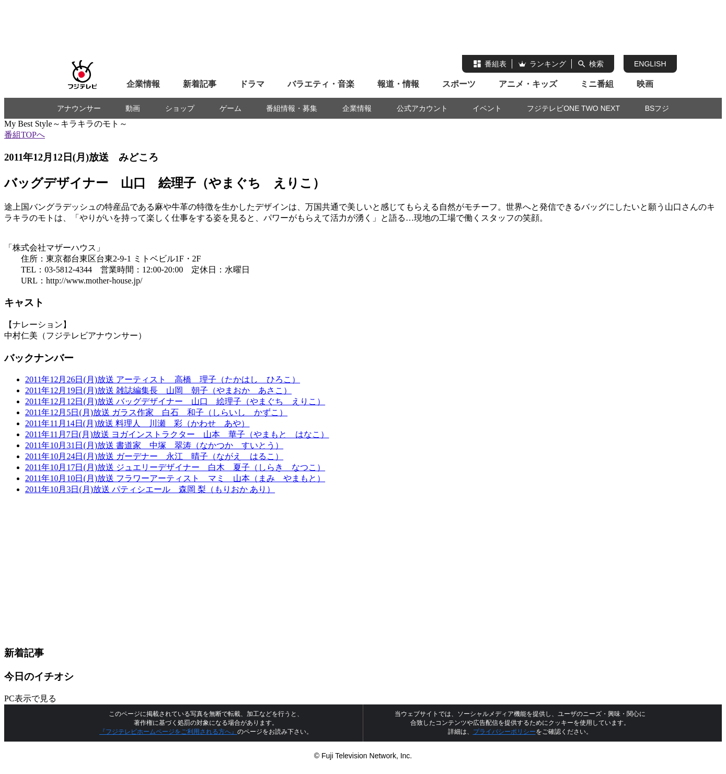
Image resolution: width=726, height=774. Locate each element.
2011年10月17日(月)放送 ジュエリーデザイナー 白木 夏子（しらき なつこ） (175, 467)
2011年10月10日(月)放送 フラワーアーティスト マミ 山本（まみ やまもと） (175, 478)
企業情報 (143, 83)
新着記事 (199, 83)
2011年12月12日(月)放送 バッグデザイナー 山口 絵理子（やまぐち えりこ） (175, 401)
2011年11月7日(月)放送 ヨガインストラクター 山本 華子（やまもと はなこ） (177, 434)
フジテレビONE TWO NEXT (573, 108)
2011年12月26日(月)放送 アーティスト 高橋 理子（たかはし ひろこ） (162, 379)
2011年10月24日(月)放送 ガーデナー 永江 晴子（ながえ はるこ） (154, 456)
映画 (645, 83)
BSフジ (657, 108)
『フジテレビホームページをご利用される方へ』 (168, 731)
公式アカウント (422, 108)
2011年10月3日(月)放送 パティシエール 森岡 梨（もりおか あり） (150, 489)
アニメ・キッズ (528, 83)
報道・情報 (398, 83)
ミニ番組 (597, 83)
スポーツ (459, 83)
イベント (487, 108)
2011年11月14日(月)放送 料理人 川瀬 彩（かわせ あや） (137, 423)
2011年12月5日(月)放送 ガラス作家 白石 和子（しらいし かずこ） (156, 412)
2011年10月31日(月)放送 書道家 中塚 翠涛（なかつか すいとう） (154, 445)
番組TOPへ (24, 134)
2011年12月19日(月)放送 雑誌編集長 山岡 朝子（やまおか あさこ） (158, 390)
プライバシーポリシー (504, 731)
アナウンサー (79, 108)
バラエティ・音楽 (320, 83)
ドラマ (251, 83)
